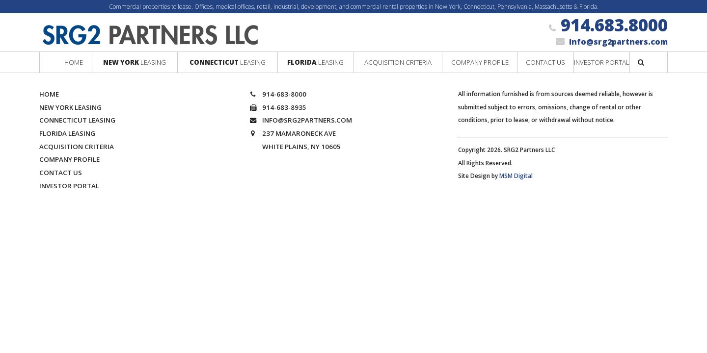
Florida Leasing (67, 133)
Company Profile (69, 159)
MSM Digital (516, 176)
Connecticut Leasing (77, 120)
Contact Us (60, 172)
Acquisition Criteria (76, 146)
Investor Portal (69, 185)
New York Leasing (70, 107)
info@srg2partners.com (618, 41)
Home (49, 94)
